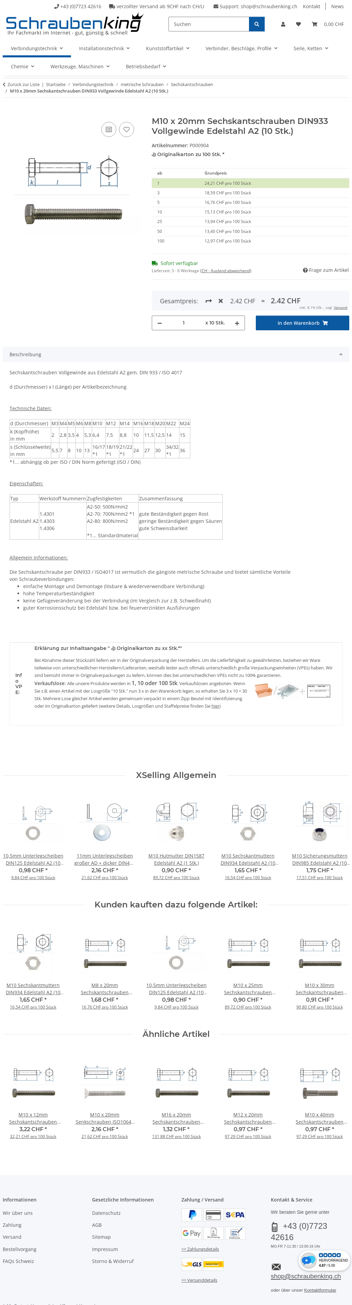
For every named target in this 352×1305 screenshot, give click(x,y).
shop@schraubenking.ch (269, 6)
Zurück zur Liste (24, 84)
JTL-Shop (319, 1298)
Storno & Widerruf (113, 1236)
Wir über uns (18, 1188)
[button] (283, 24)
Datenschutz (106, 1188)
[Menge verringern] (159, 298)
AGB (97, 1200)
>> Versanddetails (199, 1255)
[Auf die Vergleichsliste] (108, 129)
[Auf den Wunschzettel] (126, 129)
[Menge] (184, 298)
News (337, 6)
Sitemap (101, 1212)
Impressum (105, 1224)
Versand (12, 1212)
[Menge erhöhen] (237, 298)
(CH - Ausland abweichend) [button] (225, 271)
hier (215, 681)
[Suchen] (208, 24)
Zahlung (12, 1200)
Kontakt (311, 6)
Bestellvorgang (19, 1224)
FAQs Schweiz (18, 1236)
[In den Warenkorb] (8, 112)
